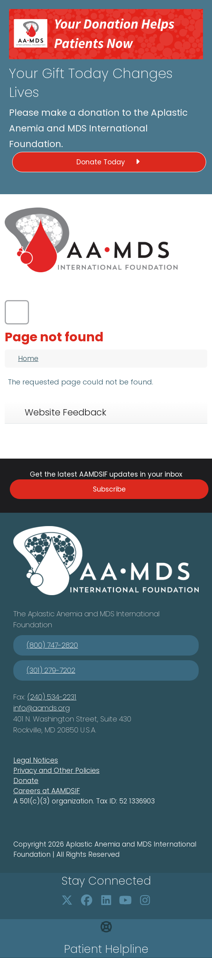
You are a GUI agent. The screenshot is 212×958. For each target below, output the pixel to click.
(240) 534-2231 (51, 697)
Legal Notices (35, 760)
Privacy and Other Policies (56, 770)
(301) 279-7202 (51, 670)
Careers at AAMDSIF (46, 791)
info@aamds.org (41, 708)
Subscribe (109, 489)
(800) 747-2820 (52, 645)
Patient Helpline (106, 949)
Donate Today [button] (109, 162)
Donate (25, 780)
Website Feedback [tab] (65, 412)
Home (28, 358)
